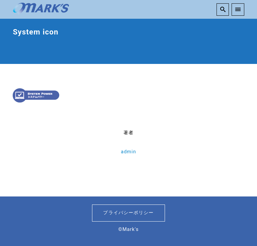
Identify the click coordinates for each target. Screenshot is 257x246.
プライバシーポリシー (128, 213)
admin (128, 152)
